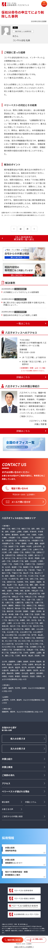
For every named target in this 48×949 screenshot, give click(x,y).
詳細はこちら (23, 377)
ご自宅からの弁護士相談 (12, 816)
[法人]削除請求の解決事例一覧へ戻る (24, 238)
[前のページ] (14, 229)
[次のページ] (34, 229)
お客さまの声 (7, 809)
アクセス (6, 783)
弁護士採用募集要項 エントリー (14, 861)
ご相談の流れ (8, 775)
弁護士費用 (7, 767)
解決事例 (5, 802)
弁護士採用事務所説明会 (10, 849)
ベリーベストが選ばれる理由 (15, 791)
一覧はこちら (23, 323)
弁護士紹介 (7, 758)
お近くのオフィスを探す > (24, 947)
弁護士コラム (30, 802)
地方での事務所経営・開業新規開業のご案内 (16, 873)
